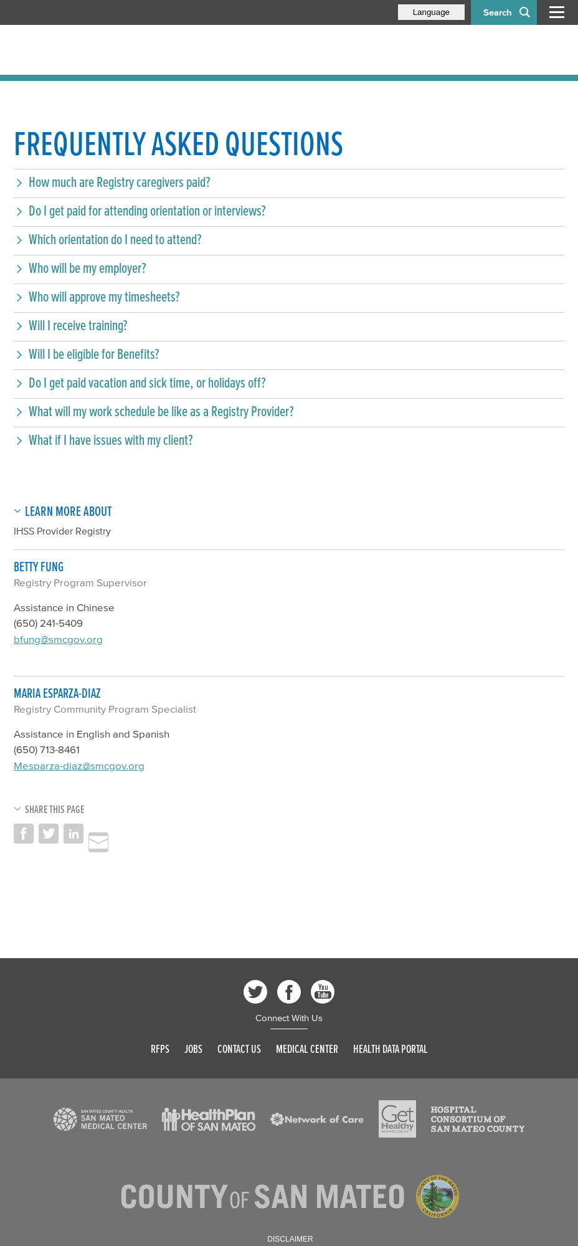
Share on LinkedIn (73, 834)
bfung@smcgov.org (58, 639)
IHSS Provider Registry (62, 530)
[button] (289, 182)
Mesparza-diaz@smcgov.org (79, 765)
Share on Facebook (24, 834)
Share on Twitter (49, 834)
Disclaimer (290, 1239)
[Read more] (100, 1119)
